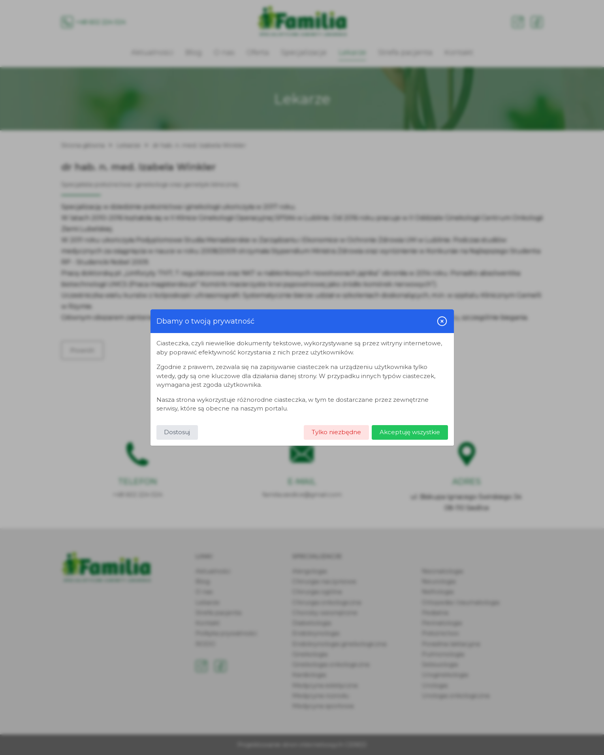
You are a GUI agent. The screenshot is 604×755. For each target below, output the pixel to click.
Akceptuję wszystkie (410, 432)
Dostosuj (177, 432)
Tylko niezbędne (336, 432)
